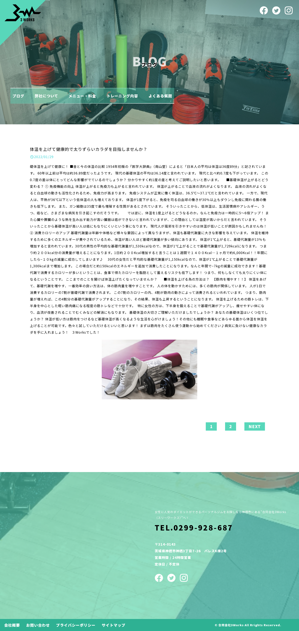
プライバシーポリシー (76, 625)
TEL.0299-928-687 (194, 527)
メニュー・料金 (82, 95)
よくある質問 (160, 95)
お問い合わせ (38, 625)
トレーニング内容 (122, 95)
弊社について (46, 95)
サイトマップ (113, 625)
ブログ (18, 95)
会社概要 (12, 625)
